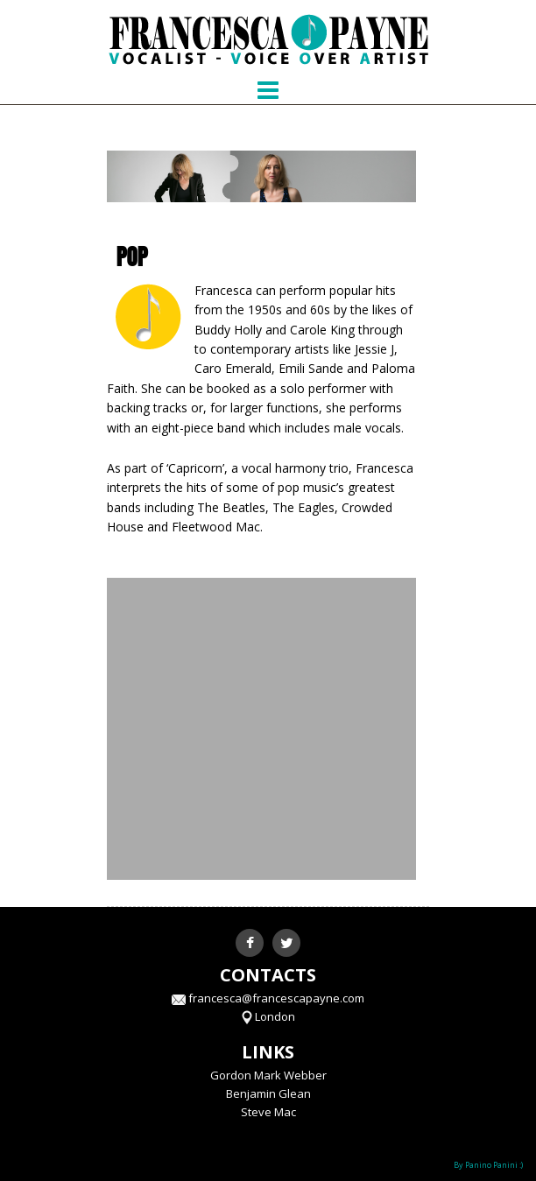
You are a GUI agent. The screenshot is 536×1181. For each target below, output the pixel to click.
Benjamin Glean (268, 1093)
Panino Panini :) (494, 1164)
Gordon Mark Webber (268, 1075)
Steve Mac (268, 1112)
